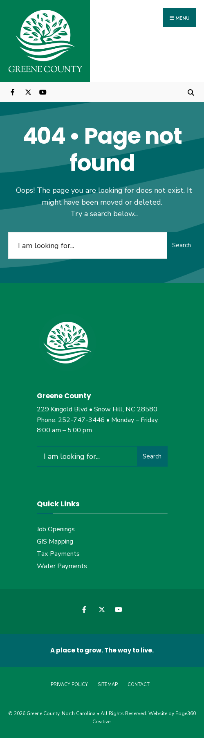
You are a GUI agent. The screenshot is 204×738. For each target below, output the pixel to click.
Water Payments (62, 566)
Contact (139, 685)
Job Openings (56, 529)
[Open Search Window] (191, 92)
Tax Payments (58, 553)
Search (181, 245)
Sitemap (108, 685)
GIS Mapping (55, 541)
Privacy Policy (69, 685)
